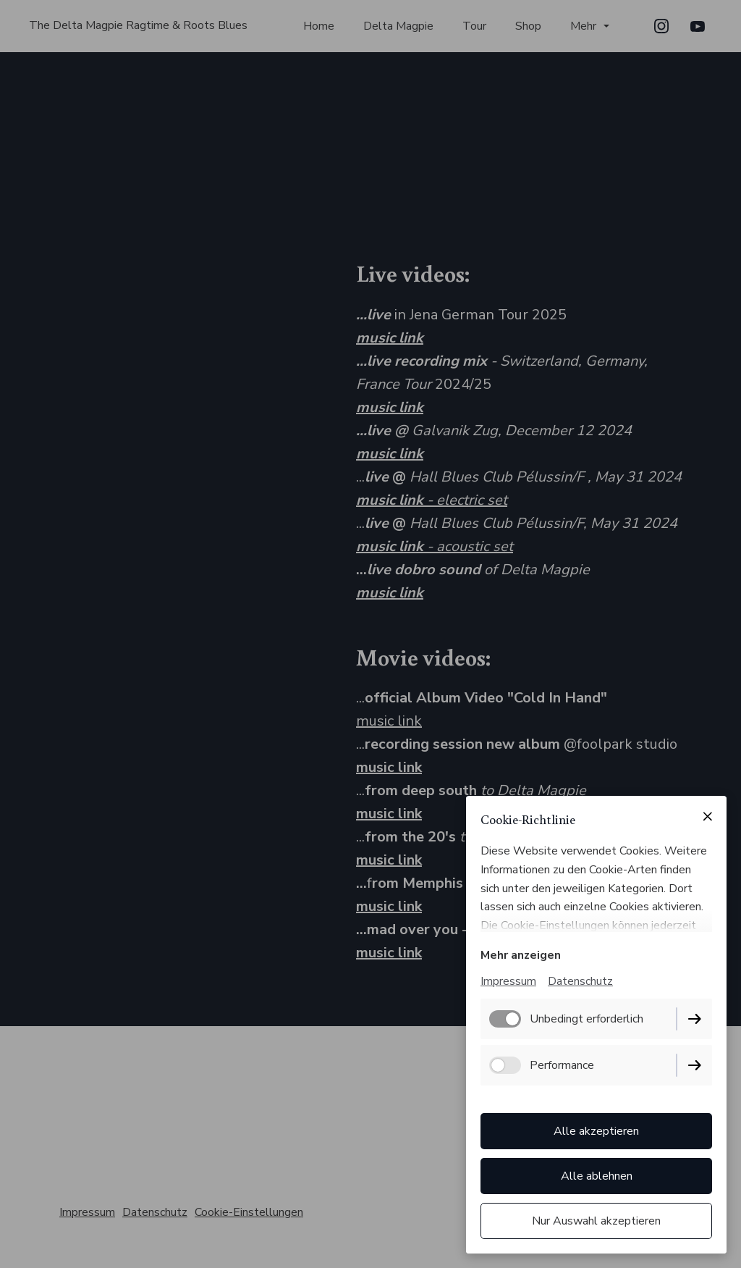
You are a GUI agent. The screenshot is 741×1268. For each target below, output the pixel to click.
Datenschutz (580, 981)
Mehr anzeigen (520, 955)
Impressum (508, 981)
